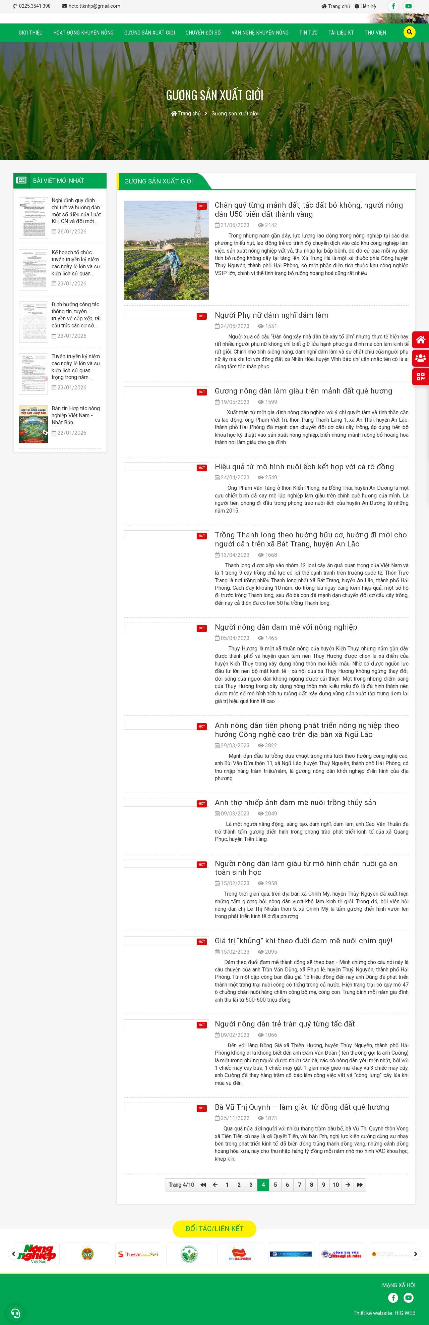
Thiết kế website (373, 1313)
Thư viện (375, 33)
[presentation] (13, 1254)
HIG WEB (405, 1313)
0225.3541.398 (35, 6)
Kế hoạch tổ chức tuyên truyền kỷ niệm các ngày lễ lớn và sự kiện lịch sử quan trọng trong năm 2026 (76, 263)
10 (336, 1185)
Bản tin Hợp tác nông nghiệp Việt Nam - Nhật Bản (76, 415)
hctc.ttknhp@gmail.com (94, 6)
